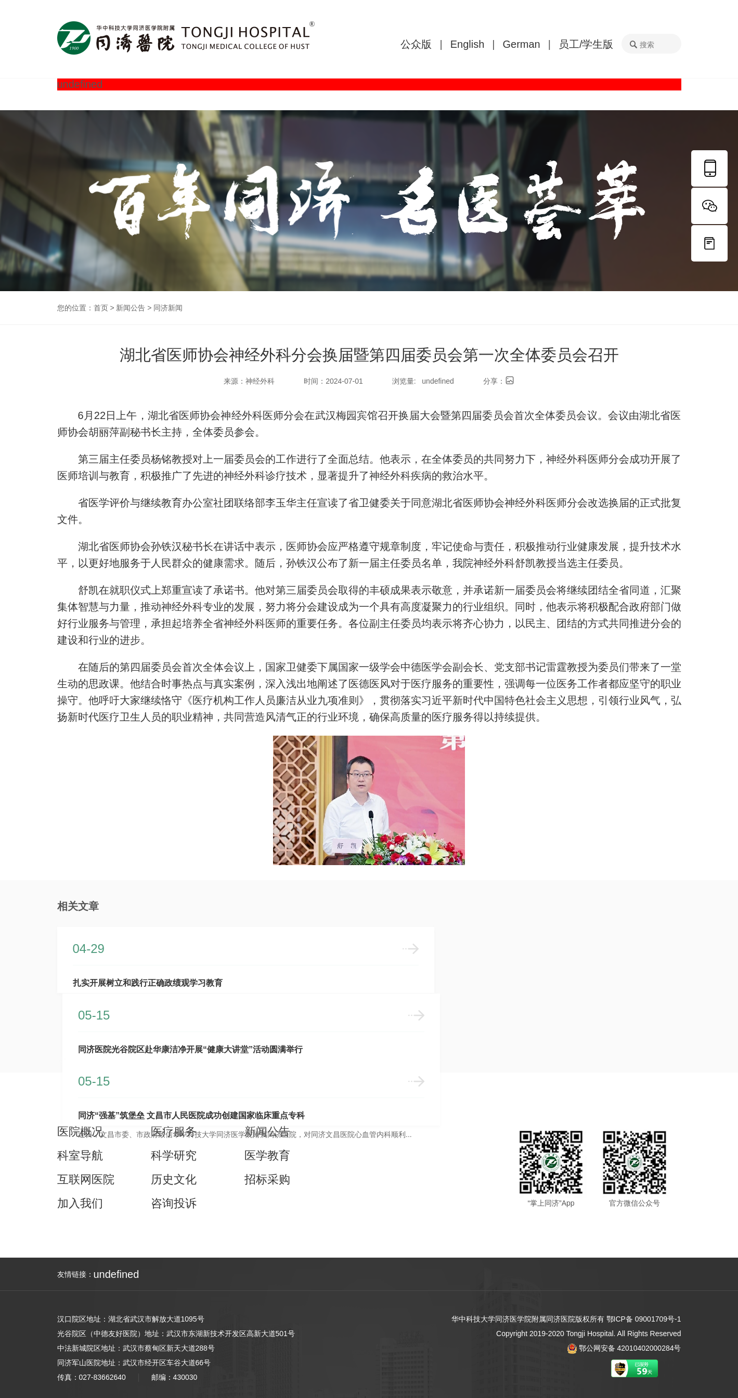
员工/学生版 (586, 44)
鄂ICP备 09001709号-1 (643, 1319)
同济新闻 (168, 308)
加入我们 (80, 1202)
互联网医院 (85, 1178)
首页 (101, 308)
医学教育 (267, 1154)
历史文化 (174, 1178)
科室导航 (80, 1154)
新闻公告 (130, 308)
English (467, 44)
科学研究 (174, 1154)
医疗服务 (174, 1130)
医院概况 (80, 1130)
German (521, 44)
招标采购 (267, 1178)
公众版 (416, 44)
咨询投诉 (174, 1202)
